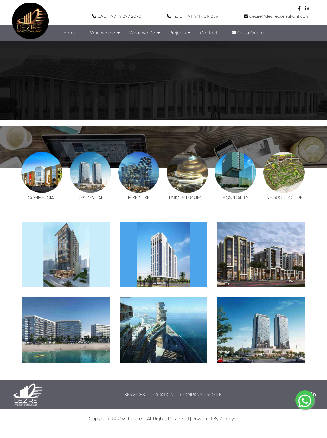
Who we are (102, 32)
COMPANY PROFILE (200, 394)
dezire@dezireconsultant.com (276, 16)
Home (69, 32)
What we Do (142, 32)
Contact (208, 32)
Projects (178, 32)
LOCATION (162, 394)
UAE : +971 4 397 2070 (116, 16)
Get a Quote (248, 32)
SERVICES (134, 394)
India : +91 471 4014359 (192, 16)
